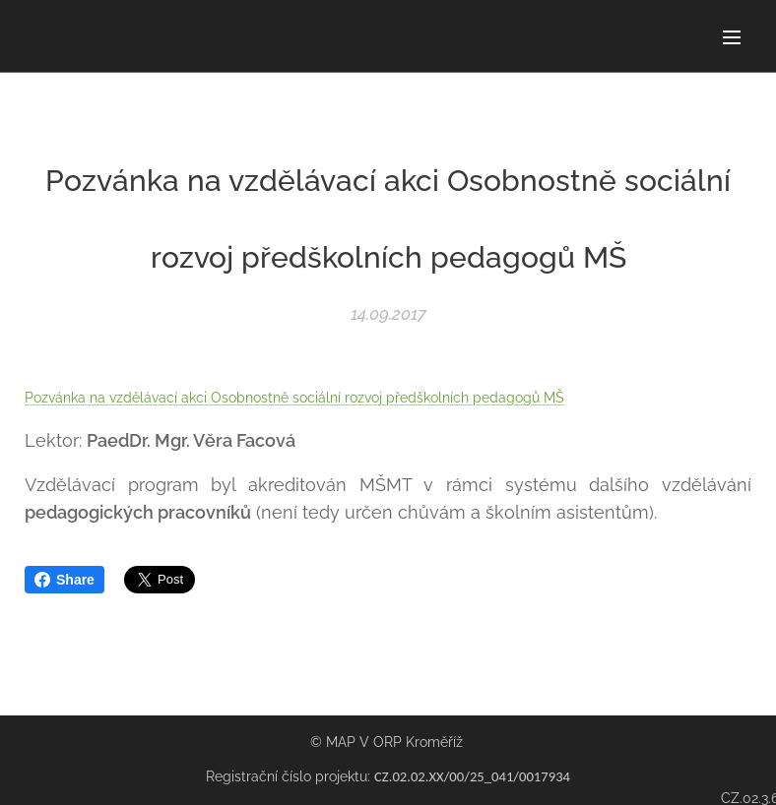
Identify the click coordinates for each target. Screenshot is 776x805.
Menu (732, 37)
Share (64, 580)
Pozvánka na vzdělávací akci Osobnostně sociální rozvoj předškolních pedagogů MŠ (294, 397)
